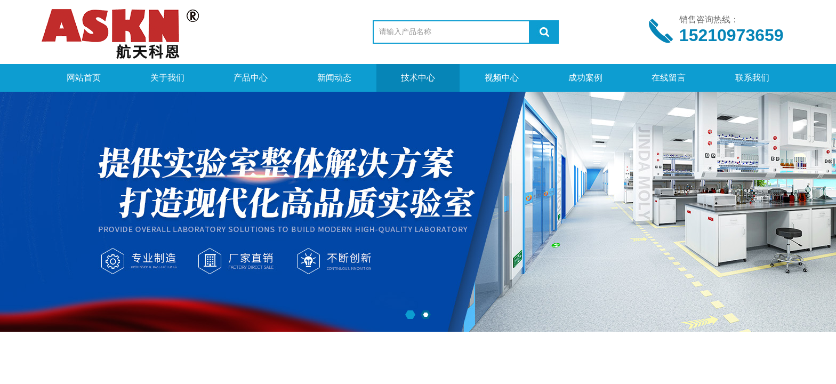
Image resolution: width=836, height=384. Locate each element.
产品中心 (251, 77)
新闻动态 (334, 77)
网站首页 (84, 77)
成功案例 (585, 77)
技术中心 (418, 77)
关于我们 (167, 77)
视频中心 (502, 77)
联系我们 (752, 77)
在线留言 (669, 77)
